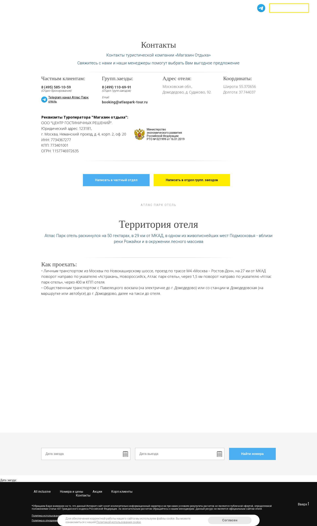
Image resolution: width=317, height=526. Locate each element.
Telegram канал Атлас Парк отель (68, 99)
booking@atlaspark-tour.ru (125, 102)
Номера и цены (112, 6)
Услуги (151, 6)
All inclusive (86, 6)
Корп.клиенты (174, 6)
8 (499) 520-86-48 (238, 5)
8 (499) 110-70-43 (238, 10)
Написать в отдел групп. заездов (198, 180)
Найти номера (258, 454)
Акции (135, 6)
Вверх (303, 504)
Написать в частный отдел (122, 180)
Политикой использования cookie (118, 522)
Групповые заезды (289, 8)
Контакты (85, 12)
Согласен (229, 520)
